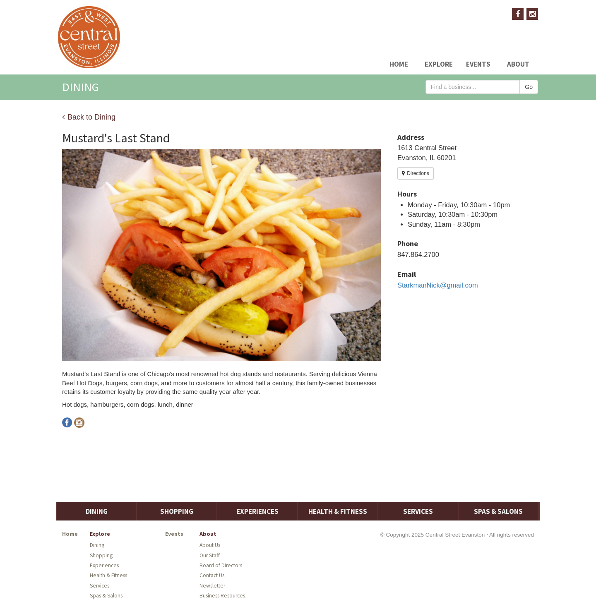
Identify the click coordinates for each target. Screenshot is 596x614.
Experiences (257, 511)
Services (418, 511)
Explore (439, 64)
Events (478, 64)
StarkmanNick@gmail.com (437, 285)
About (518, 64)
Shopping (176, 511)
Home (398, 64)
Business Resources (222, 595)
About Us (209, 545)
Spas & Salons (498, 511)
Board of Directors (220, 565)
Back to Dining (88, 117)
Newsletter (212, 585)
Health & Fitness (337, 511)
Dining (97, 511)
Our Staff (209, 555)
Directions (415, 173)
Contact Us (211, 575)
